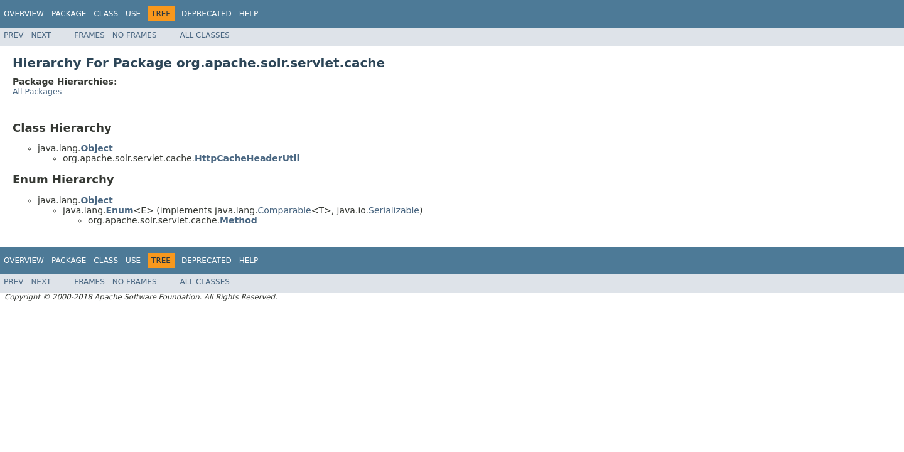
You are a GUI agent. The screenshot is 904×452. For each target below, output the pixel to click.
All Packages (37, 91)
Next (41, 35)
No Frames (134, 35)
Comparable (284, 210)
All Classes (205, 35)
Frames (89, 35)
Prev (13, 35)
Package (68, 13)
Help (249, 13)
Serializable (394, 210)
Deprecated (206, 13)
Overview (24, 13)
